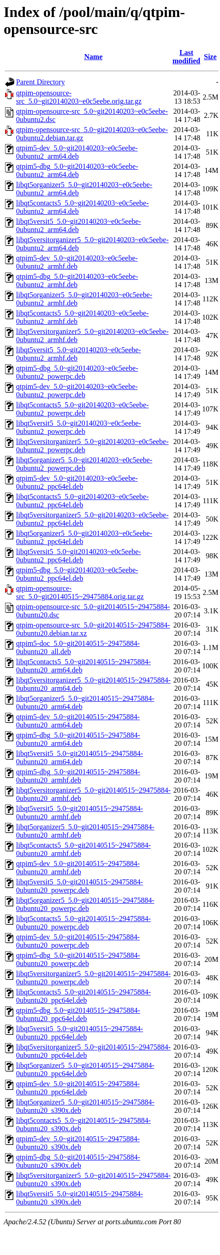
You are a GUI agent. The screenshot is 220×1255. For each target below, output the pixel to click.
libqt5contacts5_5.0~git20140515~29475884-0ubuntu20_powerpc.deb (83, 923)
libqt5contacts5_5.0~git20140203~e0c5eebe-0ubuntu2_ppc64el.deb (82, 501)
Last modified (186, 57)
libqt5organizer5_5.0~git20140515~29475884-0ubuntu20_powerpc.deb (85, 904)
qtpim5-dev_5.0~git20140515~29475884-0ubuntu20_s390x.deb (78, 1143)
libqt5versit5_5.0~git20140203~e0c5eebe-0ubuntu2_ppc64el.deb (78, 556)
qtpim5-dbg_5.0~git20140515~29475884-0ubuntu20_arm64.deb (78, 739)
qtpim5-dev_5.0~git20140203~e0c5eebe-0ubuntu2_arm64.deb (77, 152)
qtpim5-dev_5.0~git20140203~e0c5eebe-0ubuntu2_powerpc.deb (77, 391)
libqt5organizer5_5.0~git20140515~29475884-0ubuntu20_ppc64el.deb (85, 1069)
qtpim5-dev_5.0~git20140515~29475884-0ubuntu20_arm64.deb (78, 721)
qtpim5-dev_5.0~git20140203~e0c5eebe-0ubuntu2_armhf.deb (77, 262)
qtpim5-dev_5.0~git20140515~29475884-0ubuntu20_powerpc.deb (78, 941)
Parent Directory (40, 82)
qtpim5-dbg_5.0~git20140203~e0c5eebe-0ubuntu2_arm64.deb (77, 170)
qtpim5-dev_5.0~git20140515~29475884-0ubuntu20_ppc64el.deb (78, 1088)
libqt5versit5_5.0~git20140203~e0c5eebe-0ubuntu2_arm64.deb (78, 225)
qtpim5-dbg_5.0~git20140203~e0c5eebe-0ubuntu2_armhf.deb (77, 280)
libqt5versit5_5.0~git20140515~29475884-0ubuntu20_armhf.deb (79, 813)
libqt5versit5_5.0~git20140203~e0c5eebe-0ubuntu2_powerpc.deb (78, 427)
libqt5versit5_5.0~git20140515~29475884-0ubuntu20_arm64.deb (79, 758)
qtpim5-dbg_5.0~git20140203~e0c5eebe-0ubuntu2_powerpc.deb (77, 372)
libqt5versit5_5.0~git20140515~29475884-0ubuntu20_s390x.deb (79, 1198)
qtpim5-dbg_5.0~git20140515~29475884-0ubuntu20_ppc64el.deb (78, 1014)
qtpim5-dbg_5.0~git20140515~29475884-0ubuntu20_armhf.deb (78, 776)
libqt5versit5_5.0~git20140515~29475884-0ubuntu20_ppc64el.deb (79, 1033)
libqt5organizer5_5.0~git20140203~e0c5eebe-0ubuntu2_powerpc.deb (84, 464)
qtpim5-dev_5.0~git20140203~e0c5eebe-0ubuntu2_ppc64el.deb (77, 482)
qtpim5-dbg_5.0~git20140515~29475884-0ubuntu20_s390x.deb (78, 1161)
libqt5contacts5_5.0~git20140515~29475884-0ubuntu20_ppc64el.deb (83, 996)
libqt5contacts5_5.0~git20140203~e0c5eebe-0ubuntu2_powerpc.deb (82, 409)
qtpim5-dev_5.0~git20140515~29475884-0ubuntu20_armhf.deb (78, 868)
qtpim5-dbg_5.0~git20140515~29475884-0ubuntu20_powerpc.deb (78, 959)
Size (210, 57)
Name (93, 57)
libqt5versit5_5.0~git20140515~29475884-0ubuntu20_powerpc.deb (79, 886)
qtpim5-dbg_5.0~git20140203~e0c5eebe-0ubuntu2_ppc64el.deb (77, 574)
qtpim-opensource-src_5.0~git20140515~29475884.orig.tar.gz (80, 592)
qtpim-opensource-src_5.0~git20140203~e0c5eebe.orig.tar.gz (78, 97)
